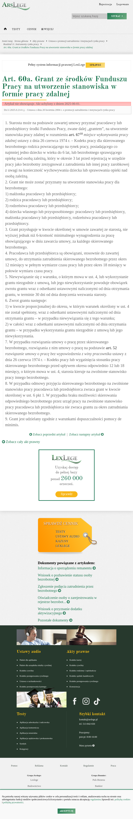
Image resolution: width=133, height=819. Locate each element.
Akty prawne (38, 41)
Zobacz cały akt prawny (21, 442)
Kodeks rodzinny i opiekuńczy (82, 670)
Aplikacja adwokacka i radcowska (34, 722)
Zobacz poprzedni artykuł (47, 434)
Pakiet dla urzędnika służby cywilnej (36, 665)
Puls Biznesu (99, 780)
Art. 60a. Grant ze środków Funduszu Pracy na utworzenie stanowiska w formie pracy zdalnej (48, 47)
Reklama (39, 765)
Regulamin (88, 765)
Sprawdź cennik (61, 523)
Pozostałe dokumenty (55, 620)
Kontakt (64, 765)
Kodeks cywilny (27, 670)
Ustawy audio (67, 536)
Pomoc (14, 765)
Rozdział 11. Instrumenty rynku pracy (21, 44)
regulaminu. (96, 799)
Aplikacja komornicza (29, 727)
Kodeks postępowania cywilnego (34, 676)
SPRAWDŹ (95, 65)
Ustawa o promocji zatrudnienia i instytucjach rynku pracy (76, 41)
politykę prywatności (13, 802)
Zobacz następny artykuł (86, 434)
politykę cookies (122, 799)
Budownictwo (34, 786)
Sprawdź (66, 494)
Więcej (47, 29)
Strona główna (21, 41)
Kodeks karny (75, 660)
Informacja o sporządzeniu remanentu (67, 568)
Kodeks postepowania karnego (33, 686)
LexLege (63, 546)
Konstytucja (74, 686)
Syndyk (23, 743)
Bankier (99, 786)
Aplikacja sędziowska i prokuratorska (36, 738)
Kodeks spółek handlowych (81, 676)
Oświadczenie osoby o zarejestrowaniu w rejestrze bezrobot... (67, 600)
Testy (16, 29)
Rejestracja (105, 4)
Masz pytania (86, 745)
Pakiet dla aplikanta (28, 660)
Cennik (31, 29)
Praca (113, 765)
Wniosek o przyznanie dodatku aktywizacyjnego (60, 611)
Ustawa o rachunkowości (31, 681)
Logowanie (122, 4)
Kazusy (62, 541)
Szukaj (117, 16)
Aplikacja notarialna (28, 733)
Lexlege (34, 780)
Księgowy (24, 749)
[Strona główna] (5, 30)
